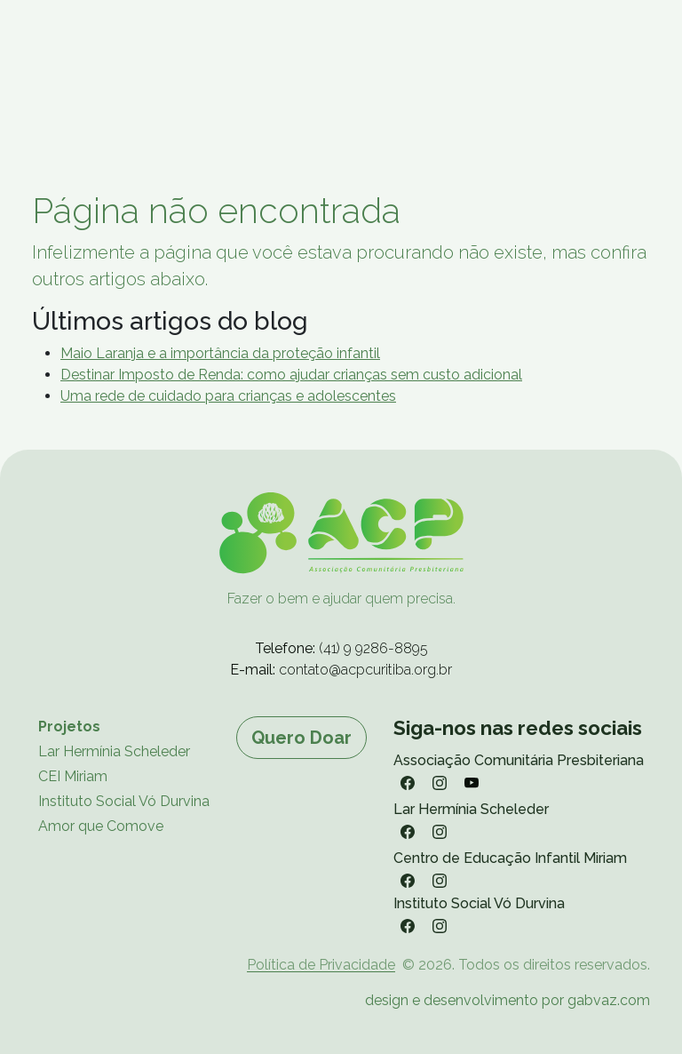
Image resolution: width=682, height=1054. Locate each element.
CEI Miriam (72, 776)
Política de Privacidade (321, 964)
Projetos (69, 726)
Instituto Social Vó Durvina (124, 801)
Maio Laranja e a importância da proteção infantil (220, 353)
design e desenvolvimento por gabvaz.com (507, 1000)
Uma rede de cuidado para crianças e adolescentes (228, 395)
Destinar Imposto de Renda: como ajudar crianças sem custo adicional (291, 374)
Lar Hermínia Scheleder (114, 751)
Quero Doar (301, 737)
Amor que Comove (100, 826)
